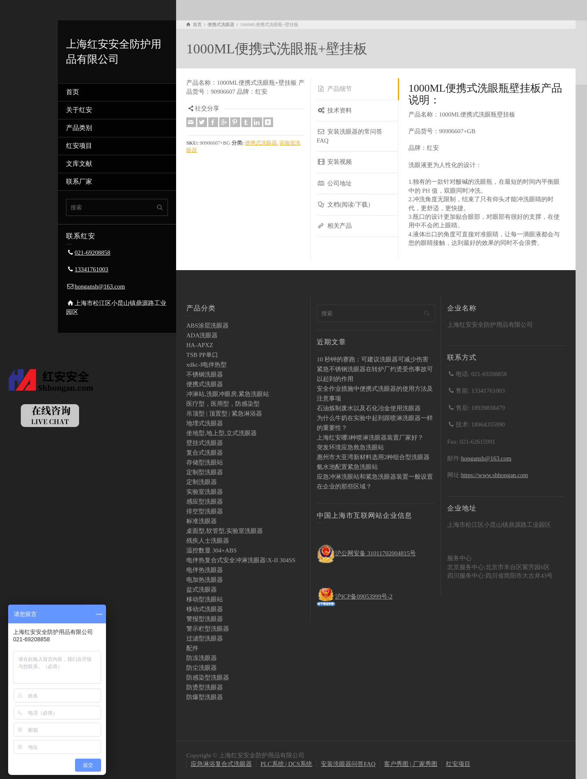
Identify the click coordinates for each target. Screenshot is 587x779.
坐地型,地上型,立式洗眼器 (221, 433)
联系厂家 (79, 181)
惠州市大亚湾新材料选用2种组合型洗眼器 (373, 457)
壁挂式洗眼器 (204, 443)
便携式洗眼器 (261, 143)
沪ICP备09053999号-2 (364, 596)
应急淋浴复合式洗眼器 (221, 764)
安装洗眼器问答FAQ (348, 764)
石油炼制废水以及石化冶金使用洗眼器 (369, 408)
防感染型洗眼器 (207, 677)
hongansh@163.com (100, 286)
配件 (192, 648)
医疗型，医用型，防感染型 (223, 404)
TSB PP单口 (202, 355)
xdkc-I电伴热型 (206, 364)
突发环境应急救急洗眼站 (350, 447)
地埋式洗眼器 (204, 423)
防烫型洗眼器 (204, 687)
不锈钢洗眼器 (204, 374)
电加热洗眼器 (204, 580)
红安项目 (79, 145)
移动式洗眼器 (204, 609)
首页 (72, 91)
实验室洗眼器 (204, 492)
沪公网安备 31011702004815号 (375, 553)
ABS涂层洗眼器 (207, 325)
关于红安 (79, 109)
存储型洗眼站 (204, 462)
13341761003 (91, 269)
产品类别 (79, 127)
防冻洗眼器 (201, 658)
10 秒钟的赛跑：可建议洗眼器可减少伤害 (372, 359)
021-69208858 (92, 252)
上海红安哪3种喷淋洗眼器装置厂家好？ (370, 437)
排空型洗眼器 (204, 511)
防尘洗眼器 (201, 668)
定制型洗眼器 (204, 472)
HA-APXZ (199, 345)
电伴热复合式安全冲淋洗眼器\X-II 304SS (241, 560)
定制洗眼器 (201, 482)
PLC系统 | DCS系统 (286, 764)
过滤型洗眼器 (204, 638)
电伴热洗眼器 (204, 570)
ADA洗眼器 (202, 335)
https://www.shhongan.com (494, 475)
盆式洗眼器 (201, 589)
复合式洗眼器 (204, 452)
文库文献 (79, 163)
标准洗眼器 (201, 521)
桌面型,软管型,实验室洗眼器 (224, 531)
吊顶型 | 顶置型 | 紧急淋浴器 (224, 413)
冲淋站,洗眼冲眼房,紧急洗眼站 (227, 394)
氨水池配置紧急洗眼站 (347, 467)
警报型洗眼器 (204, 619)
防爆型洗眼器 (204, 697)
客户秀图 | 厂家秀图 (410, 764)
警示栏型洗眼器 (207, 628)
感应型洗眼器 (204, 501)
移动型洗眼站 (204, 599)
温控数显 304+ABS (211, 550)
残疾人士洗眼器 (207, 540)
